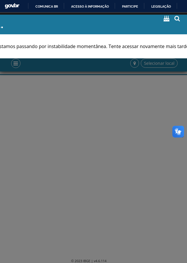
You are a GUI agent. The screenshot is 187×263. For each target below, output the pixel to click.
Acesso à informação (90, 6)
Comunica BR (46, 6)
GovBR (12, 6)
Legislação (161, 6)
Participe (130, 6)
